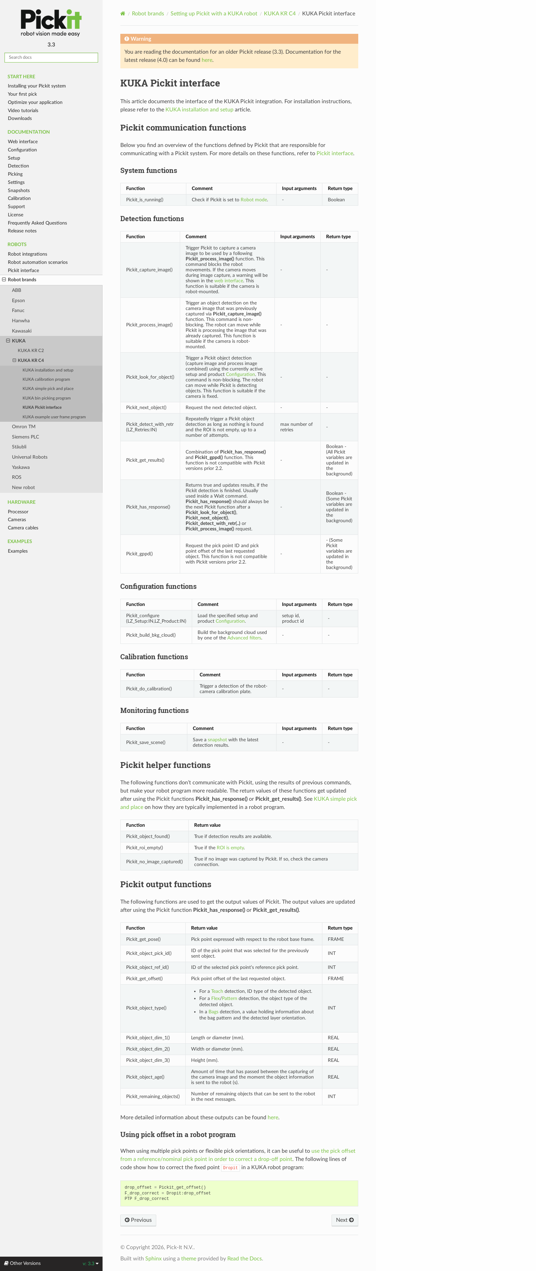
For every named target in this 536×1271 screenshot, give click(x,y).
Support (16, 206)
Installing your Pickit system (37, 86)
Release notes (22, 230)
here (207, 60)
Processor (18, 511)
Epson (18, 300)
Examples (18, 551)
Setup (14, 158)
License (15, 214)
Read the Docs (244, 1258)
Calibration (19, 198)
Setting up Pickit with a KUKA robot (214, 13)
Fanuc (18, 310)
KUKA (16, 341)
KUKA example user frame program (54, 417)
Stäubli (19, 446)
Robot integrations (27, 254)
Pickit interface (23, 270)
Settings (16, 182)
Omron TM (24, 426)
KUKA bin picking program (47, 398)
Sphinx (153, 1258)
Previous (138, 1220)
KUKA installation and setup (48, 370)
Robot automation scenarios (38, 262)
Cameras (17, 519)
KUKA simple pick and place (48, 389)
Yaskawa (21, 467)
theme (188, 1258)
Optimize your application (35, 102)
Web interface (23, 141)
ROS (17, 477)
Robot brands (19, 280)
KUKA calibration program (46, 379)
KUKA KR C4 (28, 361)
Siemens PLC (25, 437)
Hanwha (21, 320)
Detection (18, 165)
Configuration (22, 149)
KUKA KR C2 (31, 351)
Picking (15, 174)
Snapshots (19, 190)
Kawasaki (21, 331)
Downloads (20, 118)
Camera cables (23, 527)
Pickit (51, 23)
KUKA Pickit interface (42, 407)
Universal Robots (30, 457)
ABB (16, 290)
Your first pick (22, 94)
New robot (23, 487)
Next (345, 1220)
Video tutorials (23, 110)
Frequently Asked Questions (37, 223)
